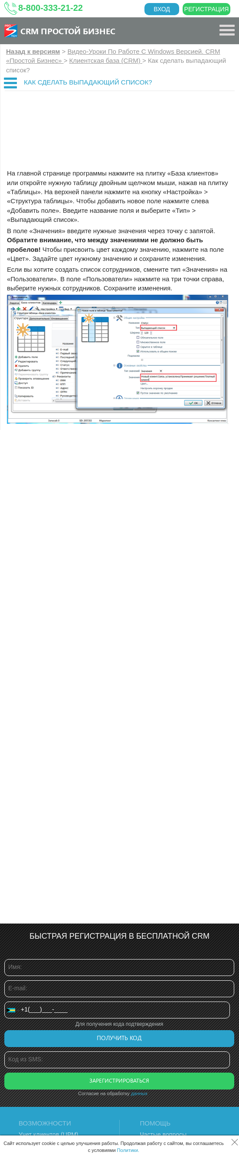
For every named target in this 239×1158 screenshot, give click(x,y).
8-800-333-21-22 (50, 8)
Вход (162, 9)
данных (139, 1093)
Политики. (128, 1150)
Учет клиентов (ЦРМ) (49, 1134)
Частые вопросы (163, 1134)
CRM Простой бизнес (67, 30)
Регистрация (206, 9)
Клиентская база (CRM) (105, 60)
